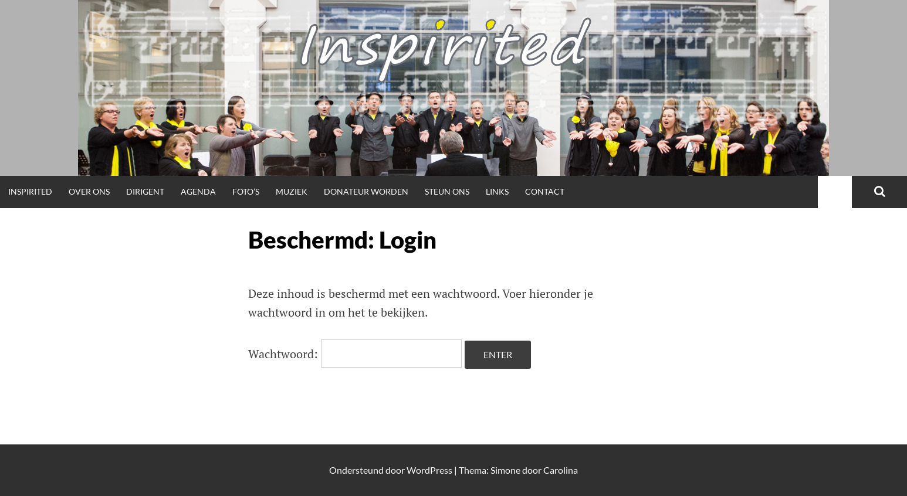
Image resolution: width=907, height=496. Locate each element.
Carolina (560, 469)
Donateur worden (366, 191)
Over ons (89, 191)
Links (497, 191)
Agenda (198, 191)
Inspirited (30, 191)
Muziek (291, 191)
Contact (544, 191)
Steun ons (447, 191)
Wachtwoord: (355, 354)
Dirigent (145, 191)
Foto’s (245, 191)
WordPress (429, 469)
